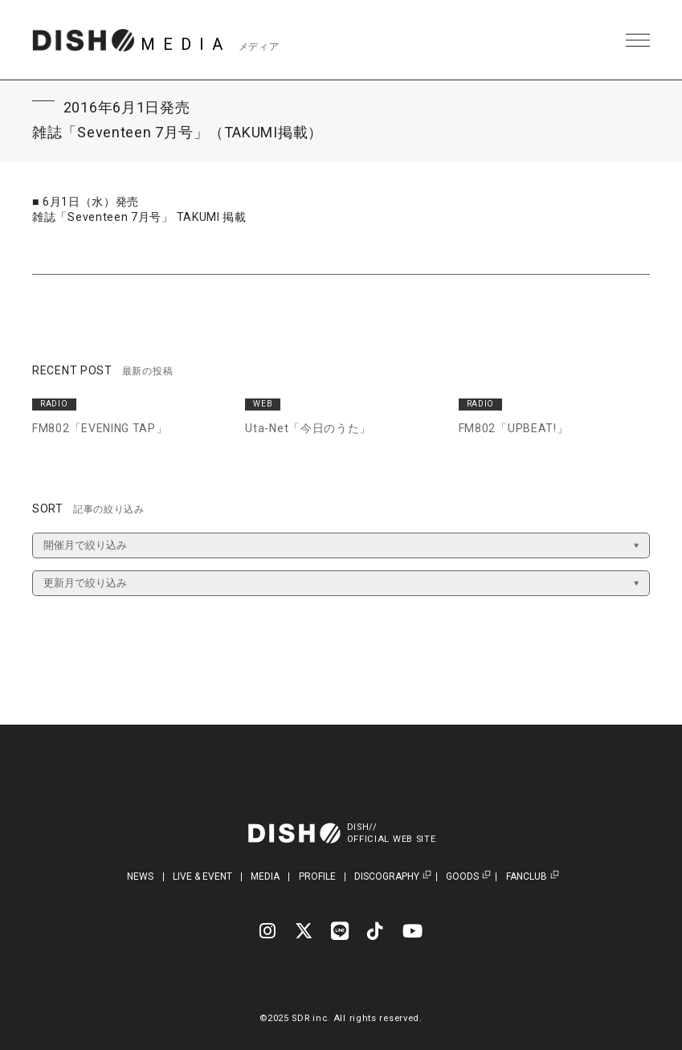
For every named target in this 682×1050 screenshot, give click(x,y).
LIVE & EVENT (202, 876)
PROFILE (317, 876)
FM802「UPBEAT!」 (514, 428)
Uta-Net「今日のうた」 (308, 428)
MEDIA (265, 876)
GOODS (462, 876)
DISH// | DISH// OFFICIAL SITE (83, 40)
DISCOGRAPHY (386, 876)
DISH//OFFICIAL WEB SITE (391, 833)
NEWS (140, 876)
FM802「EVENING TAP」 (100, 428)
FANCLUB (526, 876)
